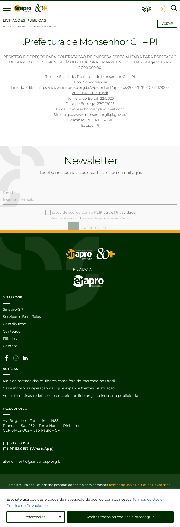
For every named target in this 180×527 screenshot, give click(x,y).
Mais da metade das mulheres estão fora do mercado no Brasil (59, 381)
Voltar (167, 23)
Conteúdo (12, 331)
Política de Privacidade (114, 221)
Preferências (34, 517)
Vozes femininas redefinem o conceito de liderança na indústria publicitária (70, 395)
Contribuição (14, 324)
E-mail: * (9, 201)
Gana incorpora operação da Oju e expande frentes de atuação (59, 388)
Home (7, 26)
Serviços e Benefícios (22, 316)
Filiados (10, 338)
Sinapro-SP (13, 309)
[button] (7, 8)
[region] (90, 508)
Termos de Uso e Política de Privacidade (139, 485)
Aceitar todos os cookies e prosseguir (120, 517)
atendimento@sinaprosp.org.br (32, 461)
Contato (10, 346)
